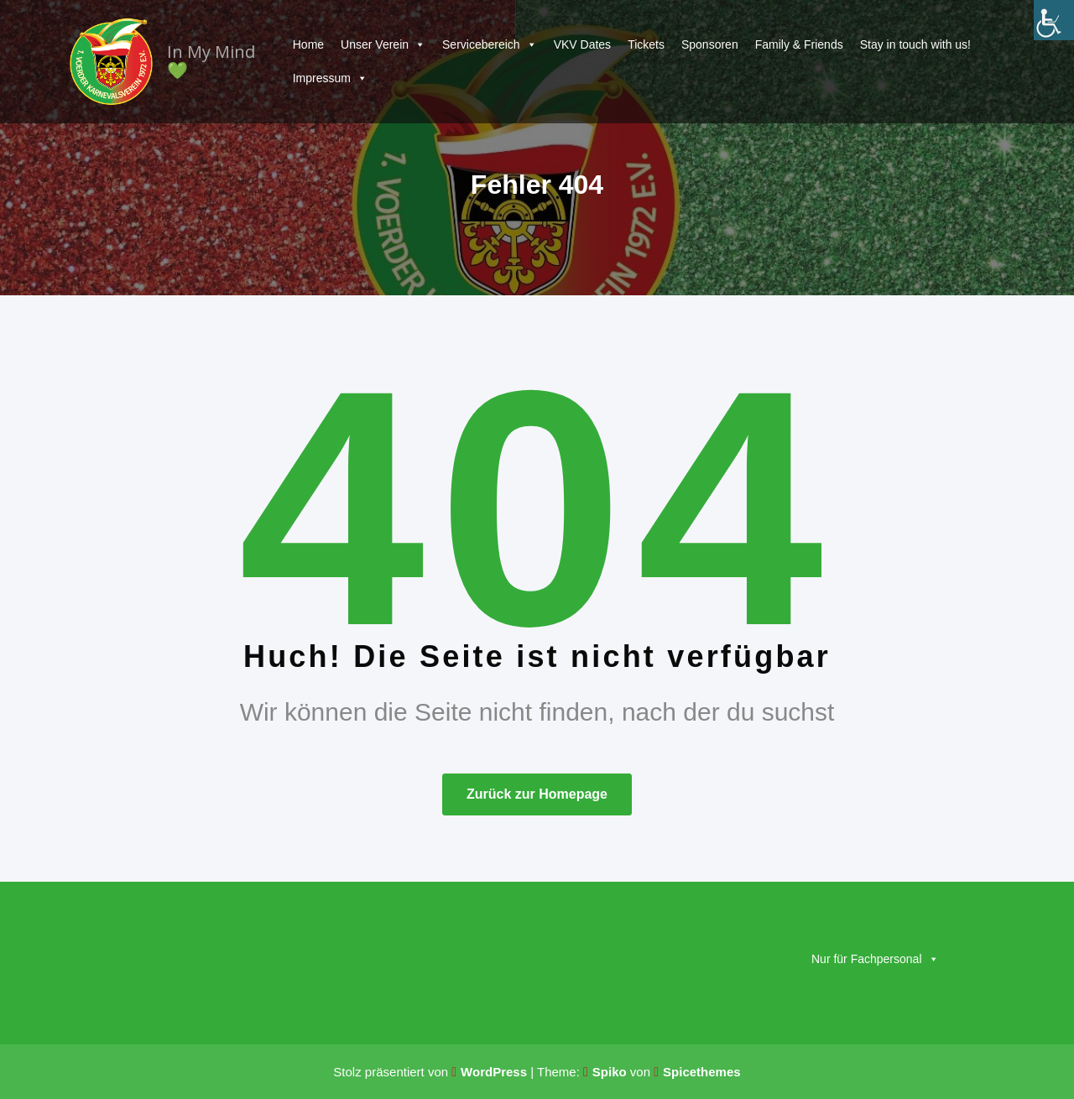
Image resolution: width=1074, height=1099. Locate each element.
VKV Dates (582, 44)
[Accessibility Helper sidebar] (1054, 20)
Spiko (609, 1072)
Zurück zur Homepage (537, 794)
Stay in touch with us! (915, 44)
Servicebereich (489, 44)
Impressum (330, 78)
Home (308, 44)
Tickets (646, 44)
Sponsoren (709, 44)
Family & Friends (799, 44)
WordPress (494, 1072)
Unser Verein (383, 44)
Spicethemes (702, 1072)
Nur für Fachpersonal (875, 959)
